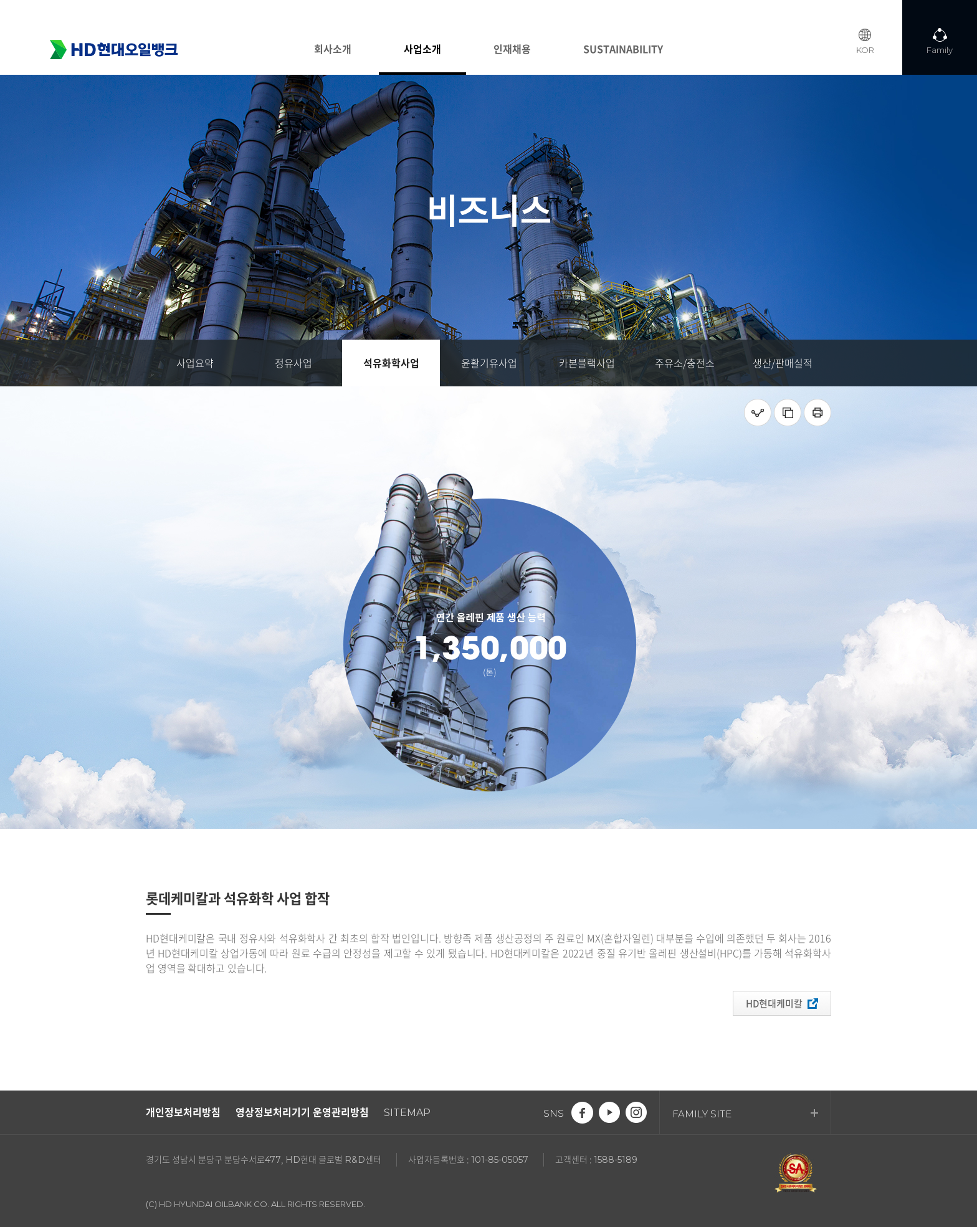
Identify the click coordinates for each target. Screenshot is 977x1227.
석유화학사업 (391, 362)
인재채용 (512, 48)
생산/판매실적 (783, 362)
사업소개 (422, 48)
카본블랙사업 (587, 362)
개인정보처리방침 (183, 1111)
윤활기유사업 (489, 362)
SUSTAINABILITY (623, 48)
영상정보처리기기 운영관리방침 (302, 1111)
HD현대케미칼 (782, 1003)
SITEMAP (407, 1113)
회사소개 (332, 48)
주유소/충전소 (685, 362)
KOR (865, 50)
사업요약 (195, 362)
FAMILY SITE (745, 1114)
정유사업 (293, 362)
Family (940, 50)
